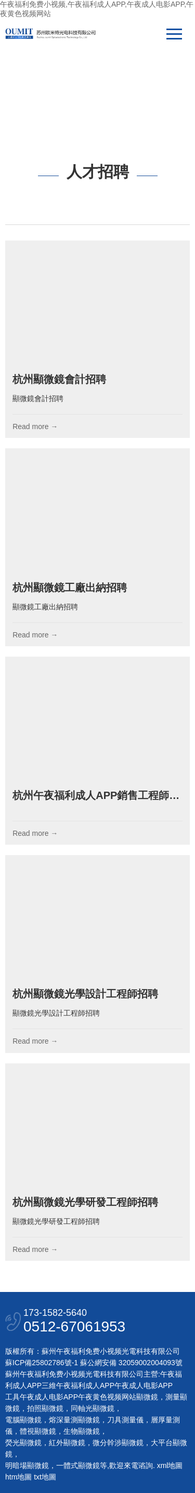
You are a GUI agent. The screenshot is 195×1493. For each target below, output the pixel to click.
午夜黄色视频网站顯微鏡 (118, 1397)
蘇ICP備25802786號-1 (41, 1362)
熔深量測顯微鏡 (74, 1420)
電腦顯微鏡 (23, 1420)
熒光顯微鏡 (23, 1442)
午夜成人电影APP (143, 1385)
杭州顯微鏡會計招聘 (59, 379)
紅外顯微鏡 (67, 1442)
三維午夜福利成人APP (78, 1385)
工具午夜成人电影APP (41, 1397)
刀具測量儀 (125, 1420)
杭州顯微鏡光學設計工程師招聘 (85, 993)
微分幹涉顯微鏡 (118, 1442)
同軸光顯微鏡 (92, 1408)
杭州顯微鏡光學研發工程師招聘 (85, 1202)
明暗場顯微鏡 (27, 1465)
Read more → (35, 426)
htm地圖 (18, 1477)
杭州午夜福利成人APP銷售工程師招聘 (101, 795)
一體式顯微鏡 (78, 1465)
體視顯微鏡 (38, 1431)
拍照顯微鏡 (45, 1408)
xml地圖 (170, 1465)
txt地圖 (45, 1477)
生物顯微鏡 (81, 1431)
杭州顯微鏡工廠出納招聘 (69, 587)
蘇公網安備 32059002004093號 (130, 1362)
